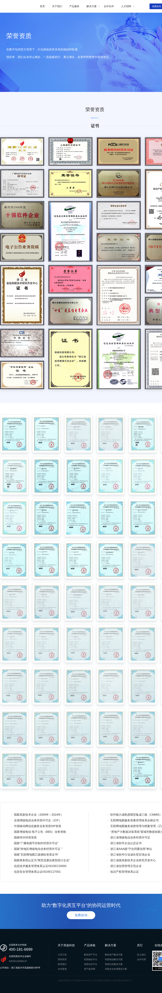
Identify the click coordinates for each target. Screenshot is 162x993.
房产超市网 (89, 969)
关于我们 (57, 6)
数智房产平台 (90, 954)
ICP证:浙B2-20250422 (101, 980)
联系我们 (62, 964)
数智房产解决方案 (114, 954)
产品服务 (74, 6)
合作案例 (62, 969)
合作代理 (141, 959)
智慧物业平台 (90, 959)
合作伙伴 (109, 6)
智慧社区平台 (90, 964)
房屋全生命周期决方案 (116, 969)
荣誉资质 (62, 959)
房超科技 (16, 6)
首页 (42, 6)
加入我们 (141, 954)
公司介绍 (62, 954)
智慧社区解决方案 (114, 964)
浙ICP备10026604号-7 (122, 980)
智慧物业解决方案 (114, 959)
